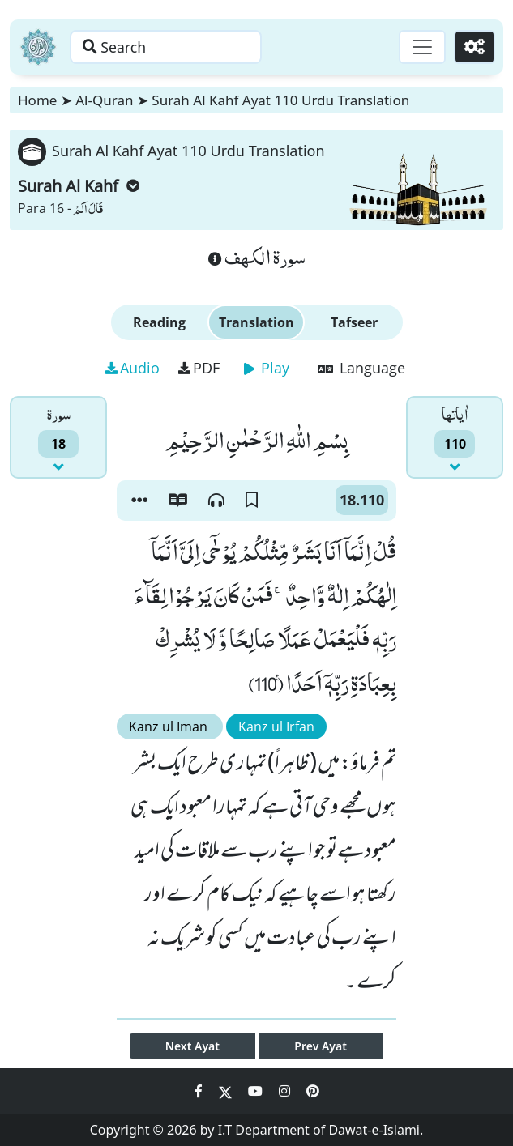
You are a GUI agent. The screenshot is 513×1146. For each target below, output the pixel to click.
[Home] (38, 46)
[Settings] (473, 47)
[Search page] (172, 47)
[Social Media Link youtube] (257, 1091)
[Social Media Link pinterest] (312, 1091)
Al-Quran (104, 100)
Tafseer (354, 322)
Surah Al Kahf (78, 186)
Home (37, 100)
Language (361, 367)
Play (266, 367)
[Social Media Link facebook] (200, 1091)
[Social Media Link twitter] (227, 1091)
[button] (139, 500)
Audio (132, 367)
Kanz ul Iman (170, 726)
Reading (159, 322)
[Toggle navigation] (420, 47)
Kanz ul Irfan (276, 726)
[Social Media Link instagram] (286, 1091)
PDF (199, 367)
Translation (256, 322)
